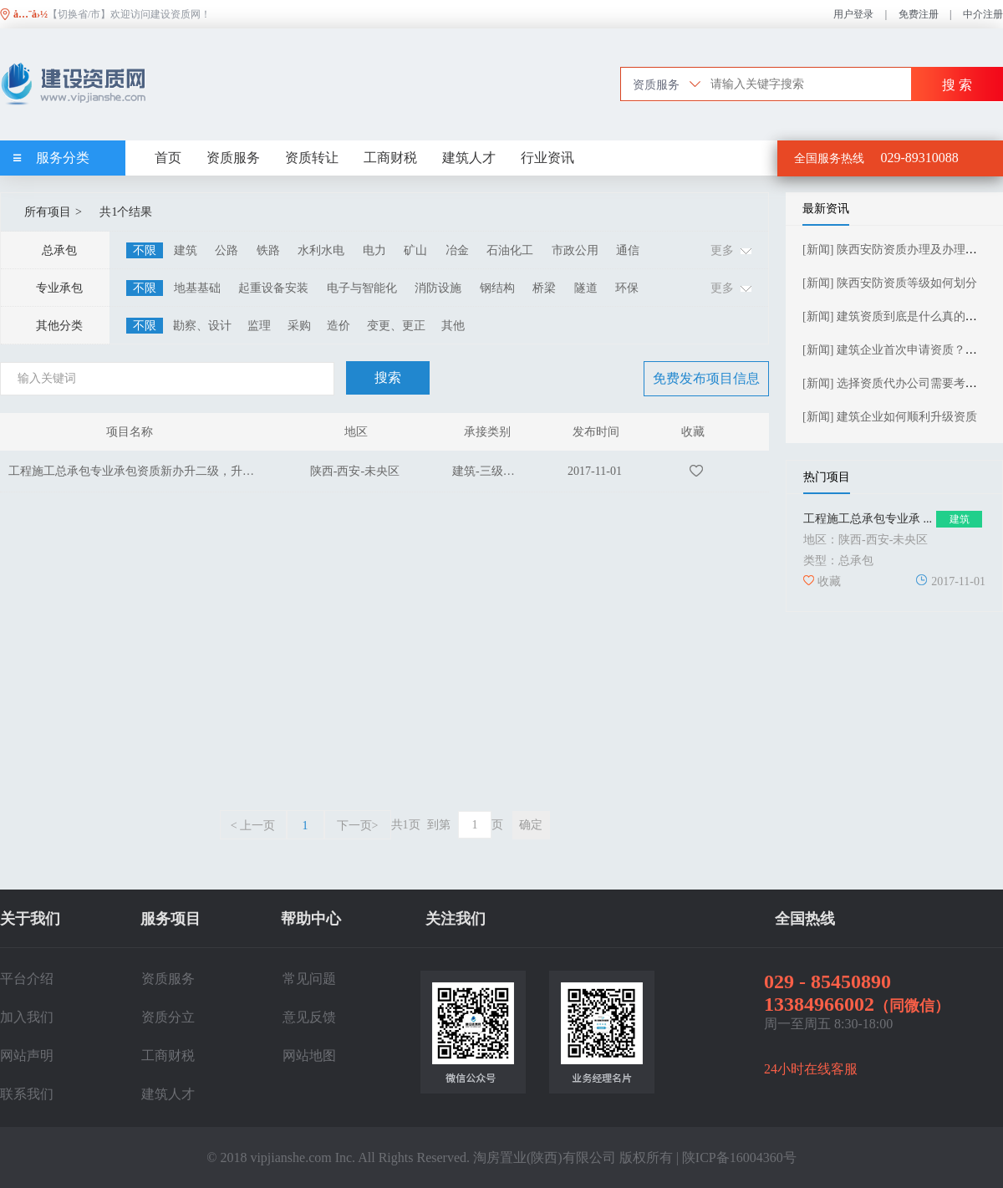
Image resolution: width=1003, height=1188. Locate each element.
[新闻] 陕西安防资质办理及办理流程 (895, 249)
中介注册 (983, 14)
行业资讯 (547, 157)
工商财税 (390, 157)
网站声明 (26, 1055)
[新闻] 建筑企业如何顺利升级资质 (889, 416)
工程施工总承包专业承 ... (867, 518)
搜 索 (957, 85)
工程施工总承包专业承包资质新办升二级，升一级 (137, 471)
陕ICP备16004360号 (739, 1157)
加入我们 (26, 1017)
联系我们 (26, 1094)
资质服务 (233, 157)
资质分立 (168, 1017)
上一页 (253, 825)
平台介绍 (26, 978)
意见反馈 (309, 1017)
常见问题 (309, 978)
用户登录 (853, 14)
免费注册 (919, 14)
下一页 (358, 825)
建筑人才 (469, 157)
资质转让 (312, 157)
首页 (168, 157)
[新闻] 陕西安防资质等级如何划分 (889, 283)
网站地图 (309, 1055)
